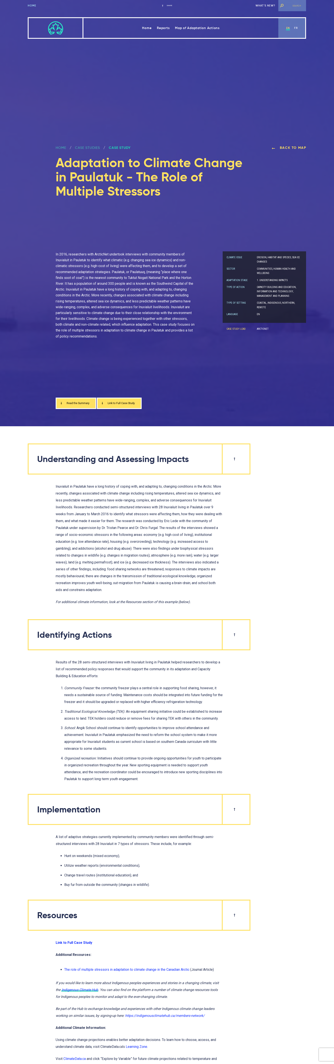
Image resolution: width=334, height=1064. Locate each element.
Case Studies (87, 148)
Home (32, 5)
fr (295, 28)
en (288, 28)
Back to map (289, 147)
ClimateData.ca (74, 1060)
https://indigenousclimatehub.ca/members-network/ (165, 1017)
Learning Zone (136, 1048)
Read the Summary (78, 404)
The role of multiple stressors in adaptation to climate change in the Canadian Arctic (126, 971)
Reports (163, 28)
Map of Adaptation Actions (197, 28)
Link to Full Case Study (128, 404)
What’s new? (265, 5)
